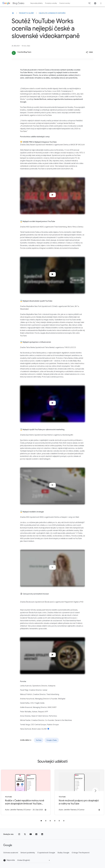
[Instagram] (19, 834)
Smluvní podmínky (28, 853)
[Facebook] (36, 834)
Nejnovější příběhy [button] (36, 3)
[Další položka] (95, 790)
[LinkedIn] (42, 834)
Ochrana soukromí (10, 853)
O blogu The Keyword (80, 853)
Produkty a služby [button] (51, 3)
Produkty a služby (26, 13)
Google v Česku (52, 740)
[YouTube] (30, 834)
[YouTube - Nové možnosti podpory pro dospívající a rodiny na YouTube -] (79, 792)
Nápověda (9, 860)
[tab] (41, 820)
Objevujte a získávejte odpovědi (52, 13)
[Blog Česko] (12, 13)
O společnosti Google (46, 853)
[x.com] (24, 834)
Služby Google (63, 853)
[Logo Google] (7, 845)
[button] (89, 52)
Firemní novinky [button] (64, 3)
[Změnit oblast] (34, 860)
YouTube (38, 740)
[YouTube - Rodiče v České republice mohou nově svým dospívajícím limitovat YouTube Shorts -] (25, 792)
